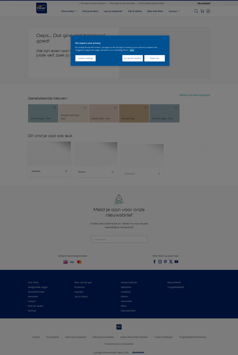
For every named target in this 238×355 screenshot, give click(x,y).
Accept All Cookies (132, 58)
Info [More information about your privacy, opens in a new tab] (132, 50)
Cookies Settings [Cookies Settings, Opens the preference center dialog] (85, 58)
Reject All (154, 58)
